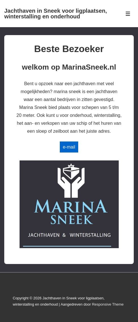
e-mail (69, 147)
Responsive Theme (108, 304)
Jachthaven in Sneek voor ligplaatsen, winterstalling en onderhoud (55, 14)
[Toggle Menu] (128, 14)
